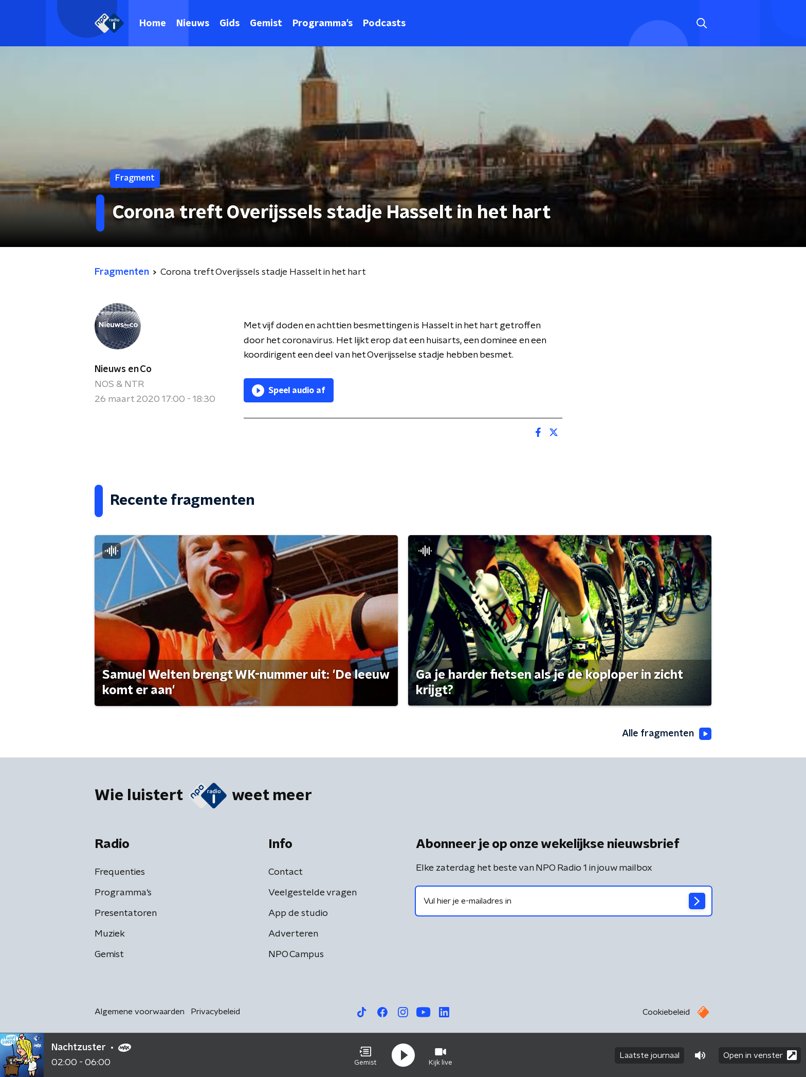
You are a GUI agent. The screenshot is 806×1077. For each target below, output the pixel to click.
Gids (229, 23)
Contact (285, 872)
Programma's (322, 23)
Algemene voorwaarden (140, 1012)
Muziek (110, 934)
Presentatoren (126, 913)
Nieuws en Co (123, 369)
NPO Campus (296, 954)
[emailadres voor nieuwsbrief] (563, 901)
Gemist (266, 23)
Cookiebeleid (666, 1012)
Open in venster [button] (760, 1055)
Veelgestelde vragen (312, 892)
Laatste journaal (649, 1055)
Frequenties (120, 872)
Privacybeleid (215, 1012)
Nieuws (192, 23)
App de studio (298, 913)
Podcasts (384, 23)
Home (152, 23)
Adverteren (293, 934)
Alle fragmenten (666, 734)
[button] (365, 1055)
